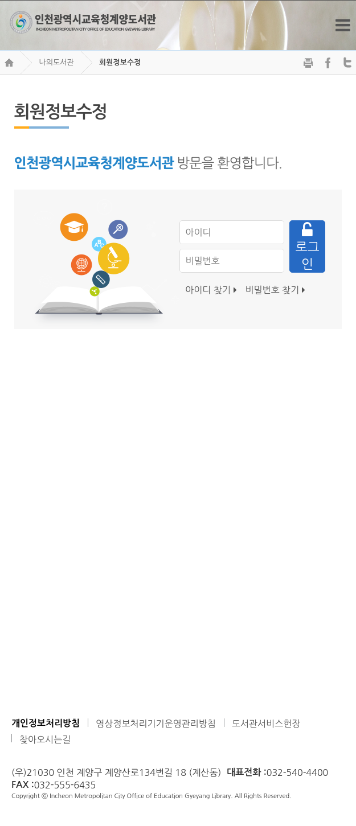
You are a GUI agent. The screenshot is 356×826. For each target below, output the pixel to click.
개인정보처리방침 (45, 723)
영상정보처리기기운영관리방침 (156, 723)
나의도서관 (56, 62)
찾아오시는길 (45, 739)
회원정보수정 (120, 62)
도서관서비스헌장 (266, 723)
